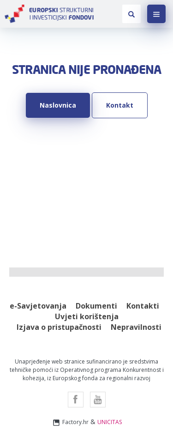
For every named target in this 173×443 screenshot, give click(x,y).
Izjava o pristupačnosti (59, 327)
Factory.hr (70, 422)
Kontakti (142, 306)
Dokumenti (96, 306)
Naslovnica (58, 105)
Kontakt (119, 105)
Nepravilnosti (136, 327)
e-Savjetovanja (38, 306)
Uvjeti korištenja (87, 316)
